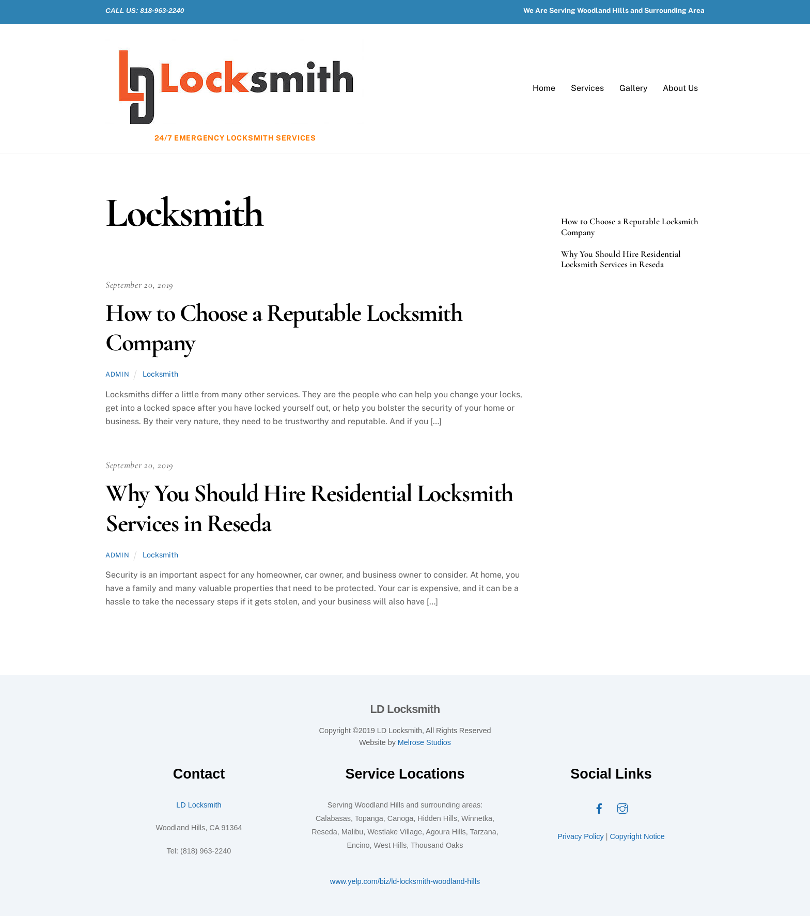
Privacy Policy (580, 836)
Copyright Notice (637, 836)
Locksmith (160, 373)
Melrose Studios (424, 742)
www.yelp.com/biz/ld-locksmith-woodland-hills (405, 881)
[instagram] (622, 808)
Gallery (633, 88)
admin (117, 374)
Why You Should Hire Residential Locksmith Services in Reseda (309, 508)
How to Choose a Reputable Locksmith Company (283, 328)
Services (587, 88)
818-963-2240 (162, 10)
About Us (680, 88)
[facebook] (599, 808)
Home (544, 88)
